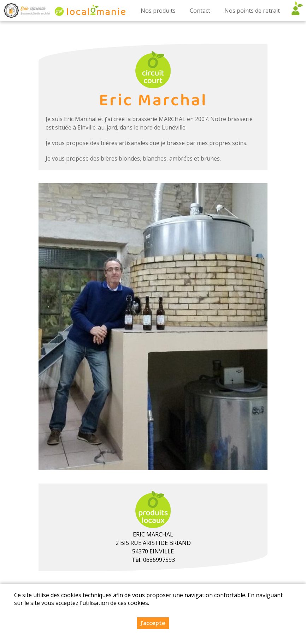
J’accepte (153, 623)
